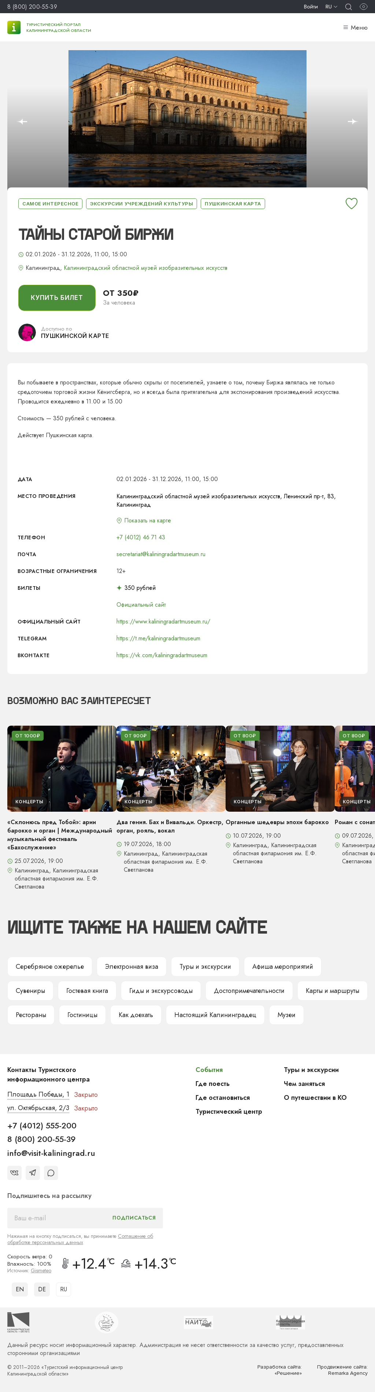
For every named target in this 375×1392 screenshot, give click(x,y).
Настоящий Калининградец (215, 1015)
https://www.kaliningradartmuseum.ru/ (163, 621)
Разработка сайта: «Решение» (279, 1370)
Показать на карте (147, 520)
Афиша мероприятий (282, 966)
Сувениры (30, 990)
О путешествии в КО (315, 1097)
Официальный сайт (141, 604)
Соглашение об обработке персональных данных (80, 1239)
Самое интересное (50, 203)
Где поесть (213, 1083)
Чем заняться (304, 1083)
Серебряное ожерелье (50, 966)
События (209, 1070)
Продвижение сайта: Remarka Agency (342, 1370)
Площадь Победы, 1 (38, 1094)
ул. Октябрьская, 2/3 (38, 1108)
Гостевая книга (87, 990)
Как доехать (136, 1015)
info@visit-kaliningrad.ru (51, 1153)
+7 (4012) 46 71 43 (140, 537)
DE (42, 1289)
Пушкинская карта (233, 203)
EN (20, 1289)
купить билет (57, 297)
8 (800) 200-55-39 (32, 7)
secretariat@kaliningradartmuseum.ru (160, 554)
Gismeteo (41, 1270)
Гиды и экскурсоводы (161, 990)
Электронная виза (131, 966)
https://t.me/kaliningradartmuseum (158, 638)
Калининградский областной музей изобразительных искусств (145, 268)
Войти (311, 7)
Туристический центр (229, 1111)
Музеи (287, 1015)
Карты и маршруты (332, 990)
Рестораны (31, 1015)
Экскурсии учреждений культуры (141, 203)
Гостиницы (82, 1015)
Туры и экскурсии (205, 966)
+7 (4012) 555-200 (42, 1125)
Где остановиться (223, 1097)
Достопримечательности (249, 990)
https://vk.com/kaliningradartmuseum (161, 655)
